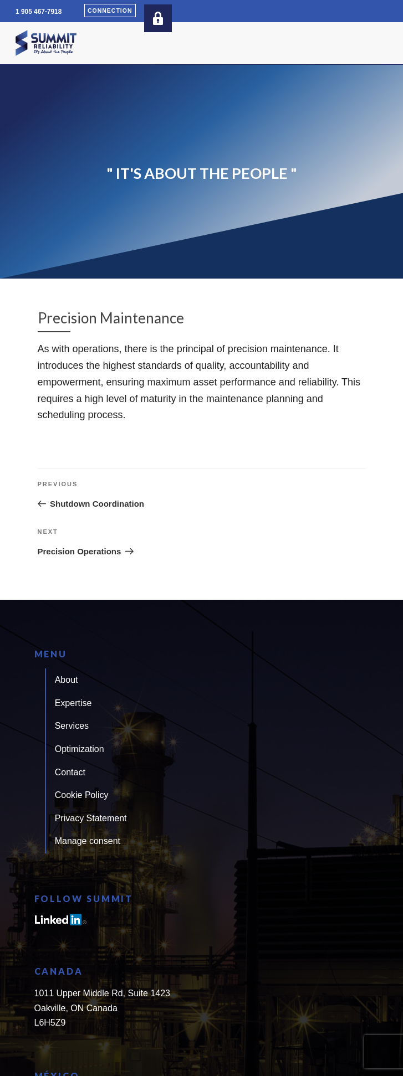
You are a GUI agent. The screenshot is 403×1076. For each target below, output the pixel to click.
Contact (70, 772)
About (66, 679)
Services (72, 725)
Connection (110, 10)
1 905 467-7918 (39, 12)
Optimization (79, 749)
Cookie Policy (82, 795)
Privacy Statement (91, 818)
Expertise (73, 703)
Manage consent (87, 841)
